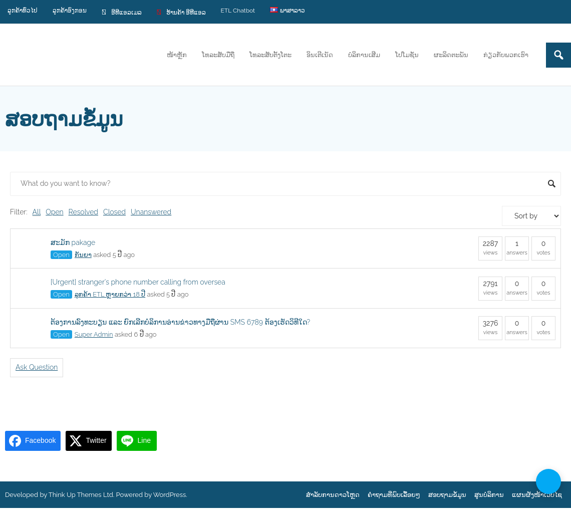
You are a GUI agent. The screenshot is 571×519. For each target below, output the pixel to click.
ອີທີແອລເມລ (122, 12)
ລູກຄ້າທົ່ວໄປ (23, 10)
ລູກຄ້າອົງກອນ (70, 10)
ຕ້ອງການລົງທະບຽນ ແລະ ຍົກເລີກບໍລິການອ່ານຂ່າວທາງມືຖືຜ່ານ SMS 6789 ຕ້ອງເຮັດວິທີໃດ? (180, 322)
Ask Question (37, 367)
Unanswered (151, 212)
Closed (114, 212)
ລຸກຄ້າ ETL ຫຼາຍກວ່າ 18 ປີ (110, 294)
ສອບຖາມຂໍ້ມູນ (447, 494)
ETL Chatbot (238, 10)
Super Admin (94, 334)
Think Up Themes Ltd (81, 494)
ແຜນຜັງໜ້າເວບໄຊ (537, 494)
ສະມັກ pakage (73, 242)
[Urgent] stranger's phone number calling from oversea (138, 282)
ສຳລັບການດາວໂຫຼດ (333, 494)
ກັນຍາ (83, 254)
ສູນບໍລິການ (489, 494)
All (37, 212)
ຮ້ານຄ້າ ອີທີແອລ (181, 12)
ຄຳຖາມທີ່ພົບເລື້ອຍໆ (394, 494)
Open (54, 212)
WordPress (169, 494)
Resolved (83, 212)
